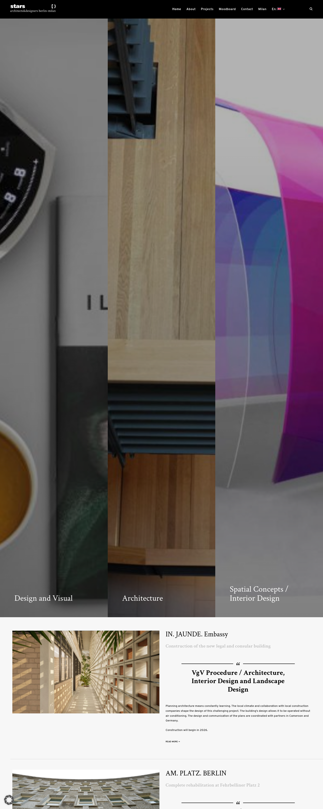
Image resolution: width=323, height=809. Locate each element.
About (191, 9)
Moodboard (227, 9)
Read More (173, 741)
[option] (54, 318)
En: (276, 9)
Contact (247, 9)
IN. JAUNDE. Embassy (197, 634)
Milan (262, 9)
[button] (9, 800)
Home (176, 9)
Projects (207, 9)
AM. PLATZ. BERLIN (196, 773)
